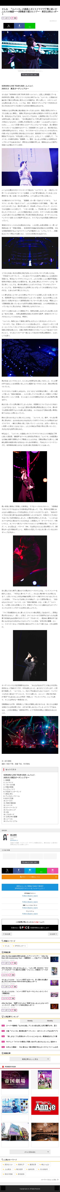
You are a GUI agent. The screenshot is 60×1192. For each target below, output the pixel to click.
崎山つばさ (44, 1164)
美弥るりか (8, 1164)
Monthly (50, 1021)
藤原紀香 (32, 1164)
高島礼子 (20, 1164)
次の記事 (53, 934)
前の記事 (7, 934)
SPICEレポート (19, 946)
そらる (6, 946)
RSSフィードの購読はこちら (38, 877)
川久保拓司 (43, 1169)
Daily (10, 1021)
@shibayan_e (14, 840)
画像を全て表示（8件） (30, 74)
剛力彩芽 (18, 1169)
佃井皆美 (30, 1169)
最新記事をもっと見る (35, 1059)
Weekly (30, 1021)
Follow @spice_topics (30, 896)
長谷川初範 (8, 1174)
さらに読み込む (36, 1152)
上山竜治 (7, 1169)
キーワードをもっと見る (49, 1179)
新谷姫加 (20, 1174)
